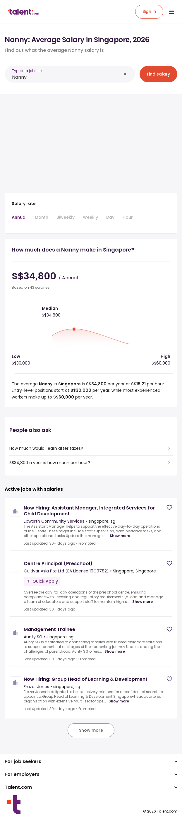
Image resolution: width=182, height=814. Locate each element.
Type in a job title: (27, 70)
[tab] (19, 220)
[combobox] (66, 77)
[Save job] (169, 507)
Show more (120, 535)
